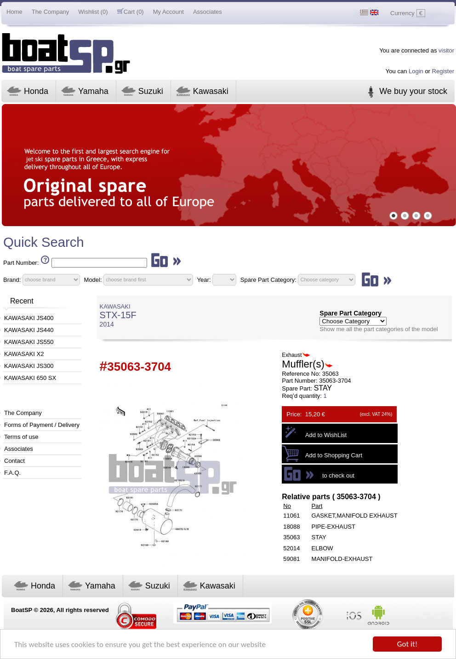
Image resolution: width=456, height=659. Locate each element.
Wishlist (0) (93, 11)
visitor (446, 50)
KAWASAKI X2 (24, 353)
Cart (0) (130, 11)
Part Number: (21, 262)
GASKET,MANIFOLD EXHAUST (355, 515)
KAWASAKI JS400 (28, 318)
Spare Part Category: (269, 279)
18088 (291, 526)
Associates (207, 11)
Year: (204, 279)
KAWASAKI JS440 (28, 330)
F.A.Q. (12, 472)
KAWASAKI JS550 (28, 341)
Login (416, 71)
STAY (319, 537)
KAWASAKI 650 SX (30, 377)
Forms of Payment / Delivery (42, 424)
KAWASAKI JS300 (28, 365)
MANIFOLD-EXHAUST (342, 558)
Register (443, 71)
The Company (50, 11)
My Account (168, 11)
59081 (291, 558)
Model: (93, 279)
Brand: (12, 279)
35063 (291, 537)
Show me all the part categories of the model (378, 329)
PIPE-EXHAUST (333, 526)
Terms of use (21, 436)
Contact (14, 460)
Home (14, 11)
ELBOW (322, 548)
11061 (291, 515)
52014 (291, 548)
